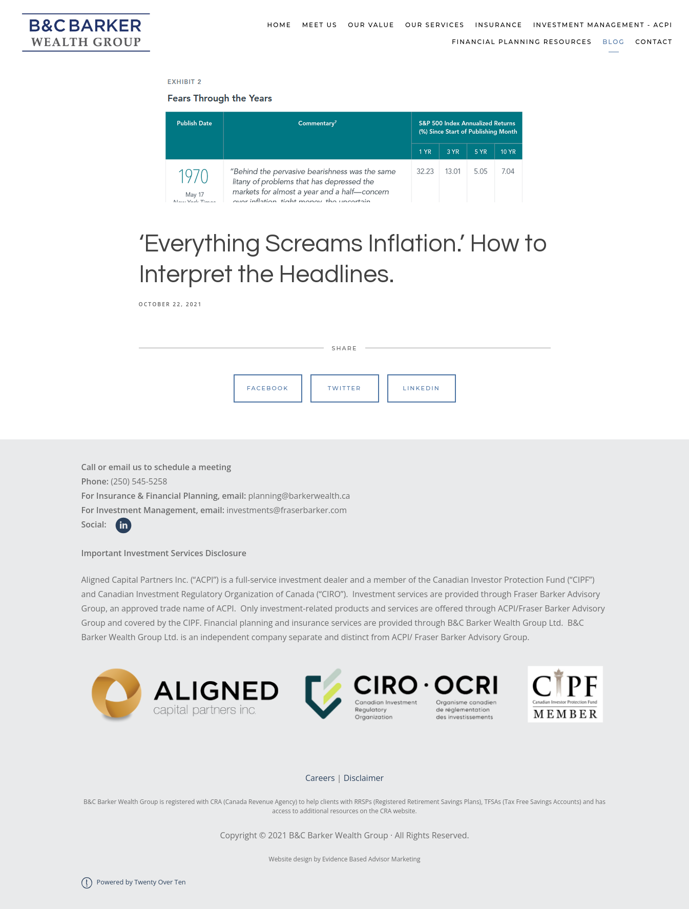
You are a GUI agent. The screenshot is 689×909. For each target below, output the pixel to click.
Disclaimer (364, 778)
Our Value (371, 25)
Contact (654, 42)
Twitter (344, 388)
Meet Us (320, 25)
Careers (320, 778)
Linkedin (421, 388)
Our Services (435, 25)
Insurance (499, 25)
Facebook (268, 388)
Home (279, 25)
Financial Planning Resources (522, 42)
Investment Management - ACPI (603, 25)
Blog (613, 42)
